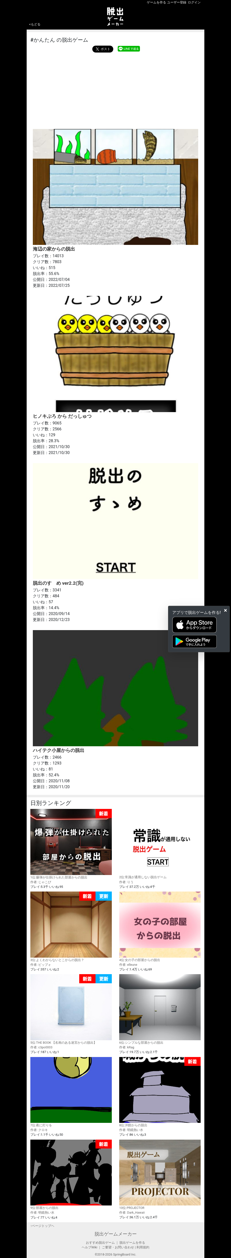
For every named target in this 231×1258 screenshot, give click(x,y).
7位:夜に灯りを (71, 1092)
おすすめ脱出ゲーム (100, 1242)
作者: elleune (128, 964)
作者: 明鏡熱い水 (131, 1130)
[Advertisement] (115, 89)
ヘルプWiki (89, 1247)
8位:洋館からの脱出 (160, 1092)
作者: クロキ (39, 1130)
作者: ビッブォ (40, 964)
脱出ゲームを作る (132, 1242)
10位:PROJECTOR (160, 1175)
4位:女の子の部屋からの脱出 (160, 927)
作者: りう (126, 882)
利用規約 (142, 1247)
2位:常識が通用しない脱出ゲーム (160, 844)
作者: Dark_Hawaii (132, 1212)
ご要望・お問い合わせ (118, 1247)
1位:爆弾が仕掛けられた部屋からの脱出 (71, 844)
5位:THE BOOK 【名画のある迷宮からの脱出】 (71, 1009)
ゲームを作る (156, 2)
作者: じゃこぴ (40, 882)
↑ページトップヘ (42, 1226)
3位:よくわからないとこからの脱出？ (71, 927)
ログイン (194, 2)
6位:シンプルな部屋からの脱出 (160, 1009)
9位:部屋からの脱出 (71, 1175)
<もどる (34, 24)
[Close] (225, 610)
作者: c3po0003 (41, 1047)
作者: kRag (126, 1047)
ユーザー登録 (176, 2)
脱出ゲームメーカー (116, 1234)
